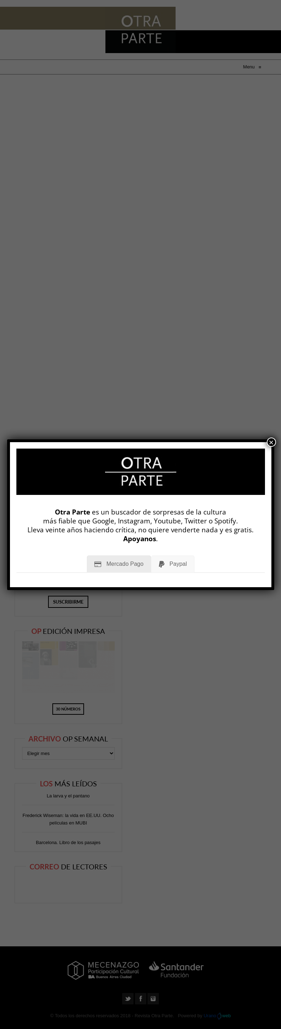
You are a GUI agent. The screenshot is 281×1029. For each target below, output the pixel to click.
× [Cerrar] (271, 442)
